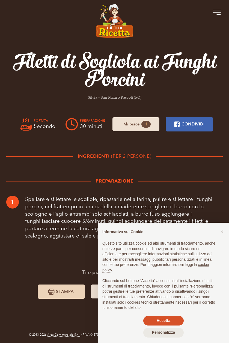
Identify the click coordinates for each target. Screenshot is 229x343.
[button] (222, 231)
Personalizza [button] (163, 332)
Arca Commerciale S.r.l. (63, 334)
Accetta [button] (164, 320)
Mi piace (136, 124)
